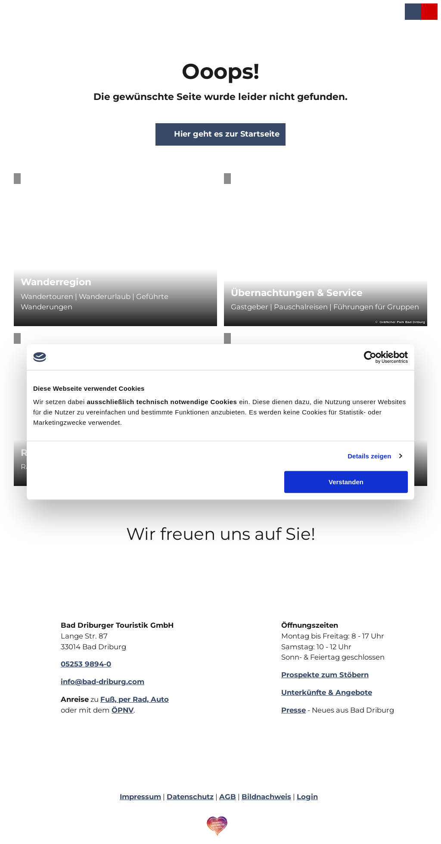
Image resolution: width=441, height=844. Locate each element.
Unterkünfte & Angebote (326, 692)
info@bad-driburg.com (102, 681)
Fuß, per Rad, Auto (134, 699)
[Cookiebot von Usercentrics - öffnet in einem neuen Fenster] (370, 357)
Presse (293, 710)
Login (307, 796)
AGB (227, 796)
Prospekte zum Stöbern (325, 674)
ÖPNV (123, 710)
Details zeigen (369, 456)
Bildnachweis (266, 796)
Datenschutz (190, 796)
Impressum (140, 796)
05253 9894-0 (86, 664)
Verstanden (346, 482)
